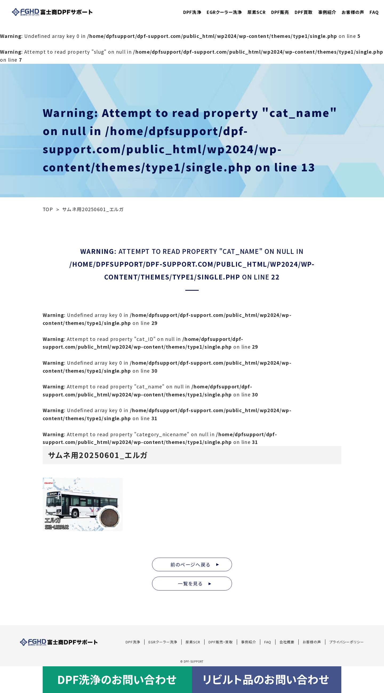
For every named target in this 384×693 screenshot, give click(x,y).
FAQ (374, 12)
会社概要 (286, 641)
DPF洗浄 (192, 12)
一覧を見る (194, 583)
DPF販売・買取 (221, 641)
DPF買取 (304, 12)
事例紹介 (327, 12)
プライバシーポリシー (346, 641)
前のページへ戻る (194, 564)
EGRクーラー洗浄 (224, 12)
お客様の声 (353, 12)
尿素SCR (256, 12)
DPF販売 (280, 12)
